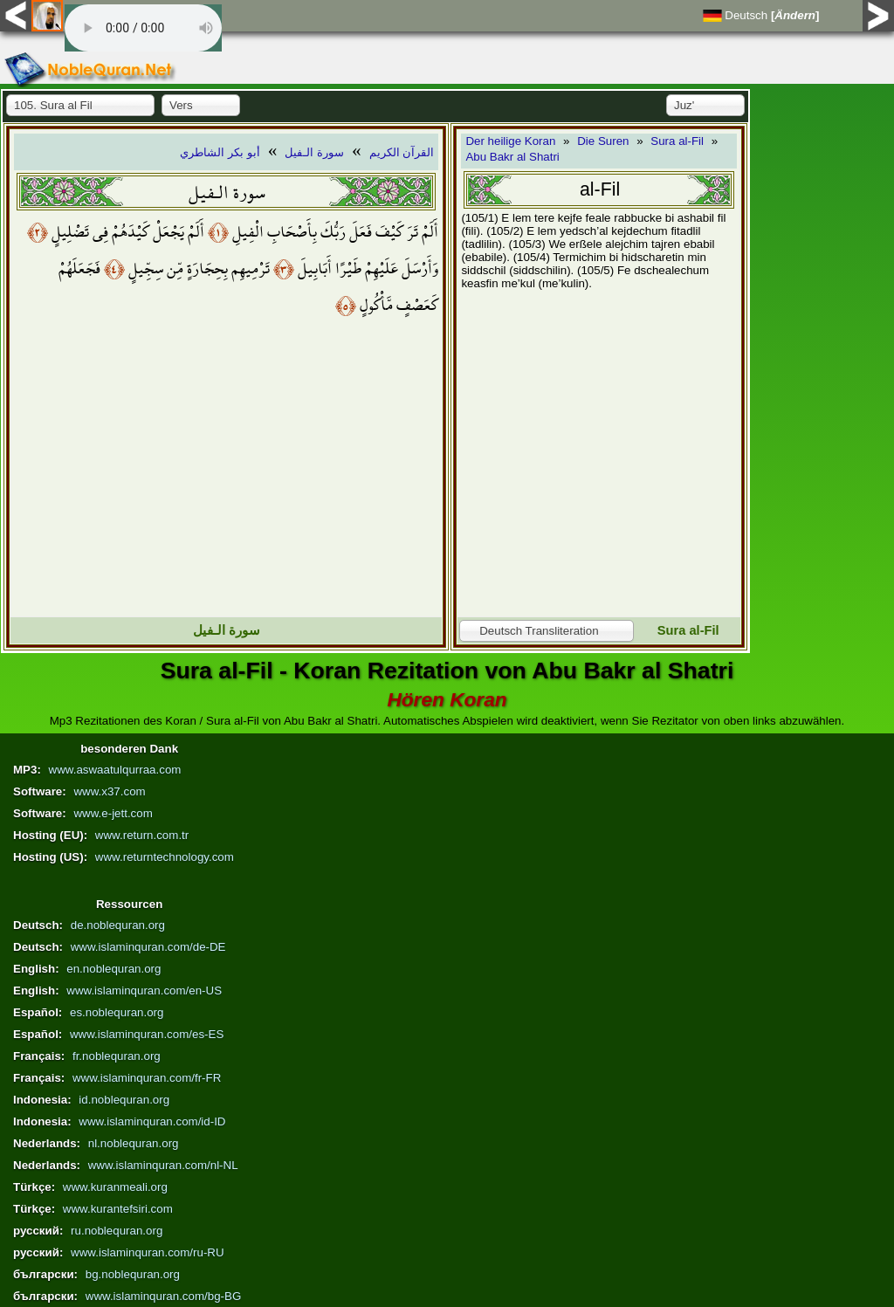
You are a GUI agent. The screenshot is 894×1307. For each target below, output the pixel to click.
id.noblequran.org (124, 1099)
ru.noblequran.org (116, 1230)
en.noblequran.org (113, 968)
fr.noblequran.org (116, 1056)
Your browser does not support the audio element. (143, 28)
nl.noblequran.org (133, 1143)
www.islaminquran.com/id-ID (152, 1121)
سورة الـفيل (314, 152)
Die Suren (603, 141)
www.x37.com (109, 791)
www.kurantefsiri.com (118, 1208)
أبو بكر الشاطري (219, 152)
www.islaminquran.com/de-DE (148, 946)
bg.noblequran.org (133, 1274)
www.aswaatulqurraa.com (115, 769)
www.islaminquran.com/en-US (144, 990)
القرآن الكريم (402, 152)
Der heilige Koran (510, 141)
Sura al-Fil (677, 141)
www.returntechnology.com (164, 856)
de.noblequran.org (118, 925)
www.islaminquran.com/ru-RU (147, 1252)
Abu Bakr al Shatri (512, 156)
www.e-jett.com (112, 813)
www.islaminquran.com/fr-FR (146, 1077)
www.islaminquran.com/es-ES (147, 1034)
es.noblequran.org (116, 1012)
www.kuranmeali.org (115, 1186)
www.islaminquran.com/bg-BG (164, 1296)
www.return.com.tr (142, 835)
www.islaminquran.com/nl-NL (163, 1165)
